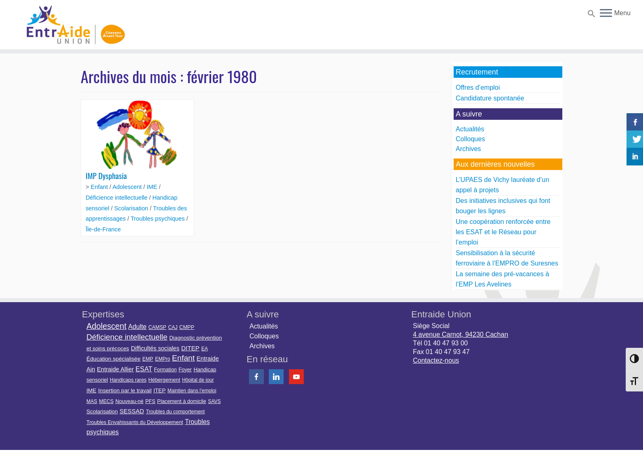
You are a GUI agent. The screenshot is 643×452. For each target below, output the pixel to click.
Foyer (185, 370)
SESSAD (132, 411)
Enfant (100, 187)
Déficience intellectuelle (117, 197)
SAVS (214, 401)
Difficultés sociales (155, 348)
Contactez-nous (436, 360)
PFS (150, 401)
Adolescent (127, 187)
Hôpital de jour (198, 380)
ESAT (143, 369)
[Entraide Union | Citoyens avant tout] (74, 24)
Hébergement (164, 380)
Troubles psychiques (158, 218)
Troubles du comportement (175, 412)
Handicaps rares (128, 380)
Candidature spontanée (490, 98)
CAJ (172, 327)
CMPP (186, 327)
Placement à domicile (181, 401)
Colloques (470, 138)
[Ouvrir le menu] (606, 13)
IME (153, 187)
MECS (106, 401)
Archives (468, 148)
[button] (590, 15)
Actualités (470, 129)
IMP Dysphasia (106, 176)
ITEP (160, 390)
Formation (165, 370)
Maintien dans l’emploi (192, 391)
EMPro (162, 359)
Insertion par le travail (125, 390)
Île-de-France (103, 229)
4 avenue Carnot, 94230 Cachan (460, 334)
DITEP (190, 348)
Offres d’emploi (478, 87)
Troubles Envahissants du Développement (134, 422)
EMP (148, 359)
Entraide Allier (115, 369)
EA (204, 349)
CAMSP (157, 327)
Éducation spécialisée (113, 359)
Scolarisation (132, 208)
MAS (91, 401)
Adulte (137, 326)
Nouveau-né (129, 401)
